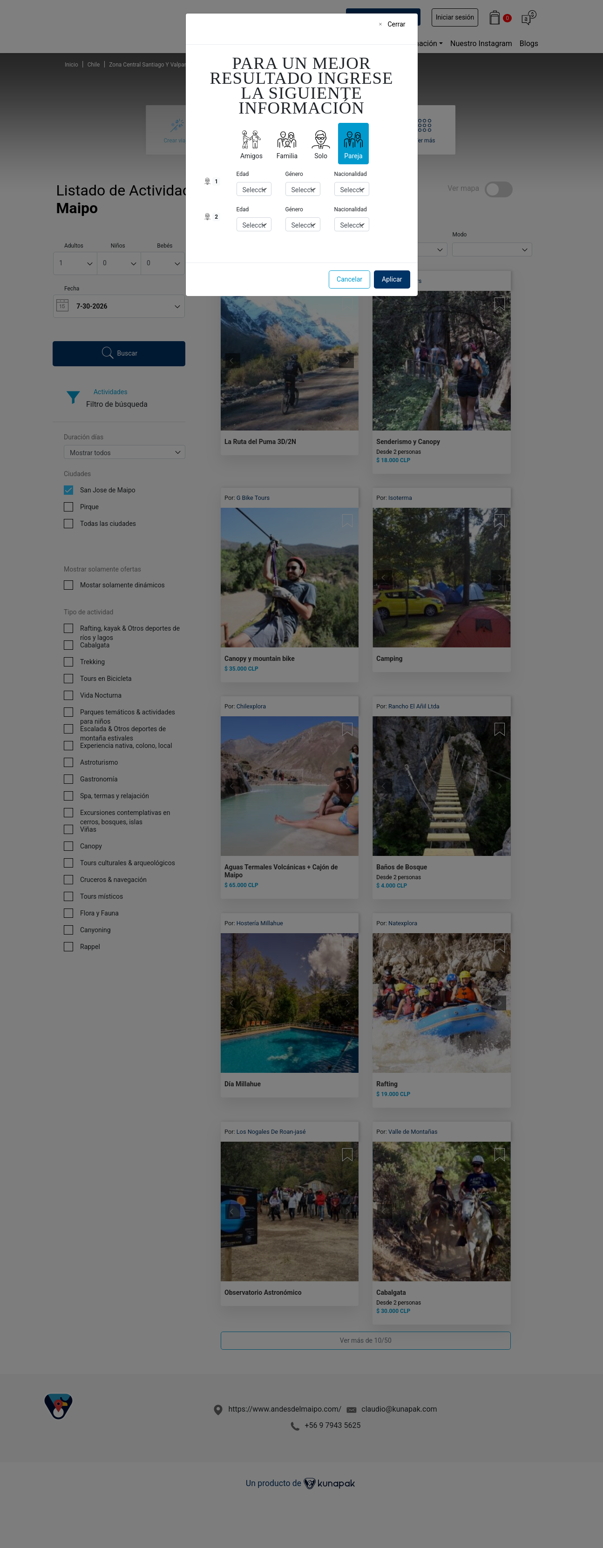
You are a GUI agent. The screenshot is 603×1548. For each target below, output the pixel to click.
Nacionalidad (350, 174)
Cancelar (349, 279)
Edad (243, 174)
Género (294, 174)
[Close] (395, 24)
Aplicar (392, 279)
